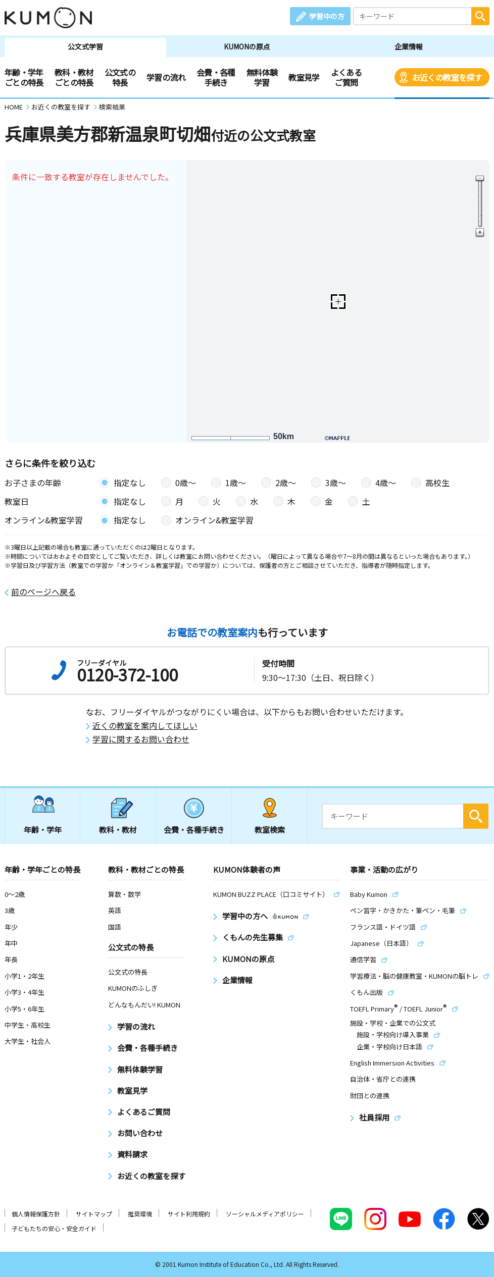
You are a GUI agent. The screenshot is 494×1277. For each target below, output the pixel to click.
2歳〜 (285, 482)
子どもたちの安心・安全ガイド (54, 1228)
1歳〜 (235, 482)
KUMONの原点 (247, 46)
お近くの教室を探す (447, 77)
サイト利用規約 (189, 1213)
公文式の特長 (120, 77)
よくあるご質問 (346, 77)
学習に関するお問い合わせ (140, 739)
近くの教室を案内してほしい (144, 725)
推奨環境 (140, 1213)
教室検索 (270, 829)
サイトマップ (94, 1213)
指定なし (130, 482)
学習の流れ (165, 77)
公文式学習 (85, 46)
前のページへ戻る (43, 592)
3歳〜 (335, 482)
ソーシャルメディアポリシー (265, 1213)
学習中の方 (326, 16)
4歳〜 (385, 482)
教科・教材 (118, 829)
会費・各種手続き (215, 77)
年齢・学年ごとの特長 (24, 77)
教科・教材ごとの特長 (74, 77)
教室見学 (303, 77)
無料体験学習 (261, 77)
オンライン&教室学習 (214, 520)
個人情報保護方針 (36, 1213)
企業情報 (408, 46)
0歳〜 (185, 482)
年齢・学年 (43, 829)
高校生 (437, 482)
